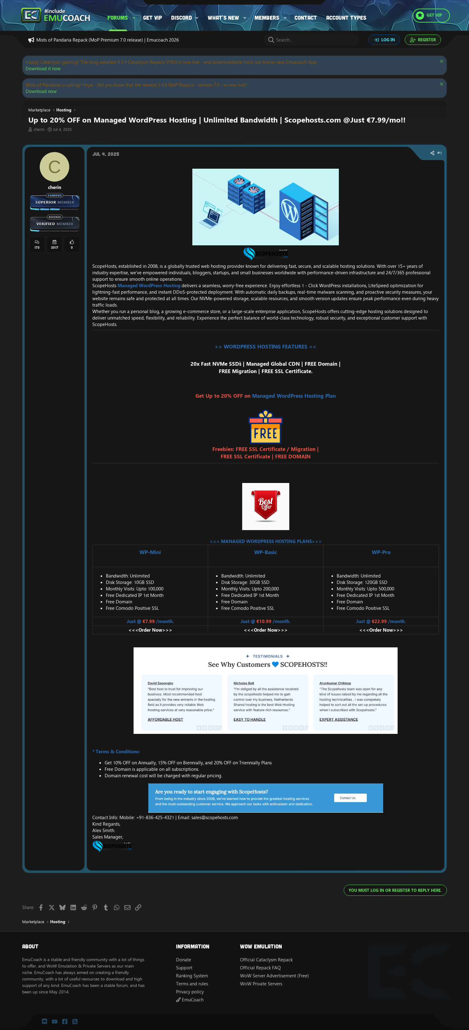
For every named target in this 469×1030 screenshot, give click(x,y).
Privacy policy (190, 991)
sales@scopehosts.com (214, 817)
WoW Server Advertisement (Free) (274, 975)
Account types (346, 17)
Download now (41, 91)
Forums (117, 17)
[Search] (311, 40)
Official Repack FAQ (260, 967)
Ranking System (192, 975)
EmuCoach (189, 999)
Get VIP (152, 17)
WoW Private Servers (261, 983)
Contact (306, 17)
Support (184, 967)
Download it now (43, 68)
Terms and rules (192, 983)
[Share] (432, 153)
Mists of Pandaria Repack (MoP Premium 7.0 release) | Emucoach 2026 (107, 40)
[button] (134, 18)
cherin (39, 129)
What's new (223, 17)
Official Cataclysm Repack (266, 959)
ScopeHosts (104, 266)
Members (267, 17)
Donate (183, 959)
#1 (439, 153)
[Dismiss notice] (440, 62)
